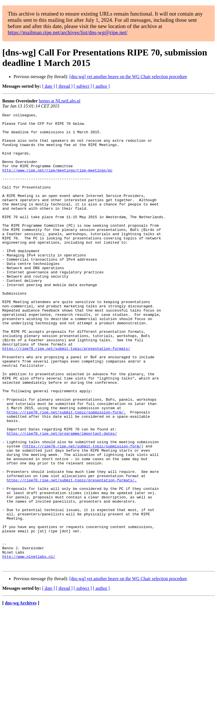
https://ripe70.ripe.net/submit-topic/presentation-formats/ (66, 395)
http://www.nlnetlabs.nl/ (28, 645)
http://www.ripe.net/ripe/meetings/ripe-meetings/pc (57, 182)
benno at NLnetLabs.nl (59, 100)
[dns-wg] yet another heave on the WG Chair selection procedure (128, 76)
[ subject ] (83, 86)
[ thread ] (64, 86)
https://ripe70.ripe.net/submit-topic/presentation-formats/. (72, 553)
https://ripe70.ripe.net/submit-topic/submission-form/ (82, 513)
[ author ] (101, 86)
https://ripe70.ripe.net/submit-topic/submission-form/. (66, 472)
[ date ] (48, 86)
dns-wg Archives (20, 693)
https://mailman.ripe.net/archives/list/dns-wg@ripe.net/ (67, 32)
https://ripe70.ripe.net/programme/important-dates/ (62, 497)
